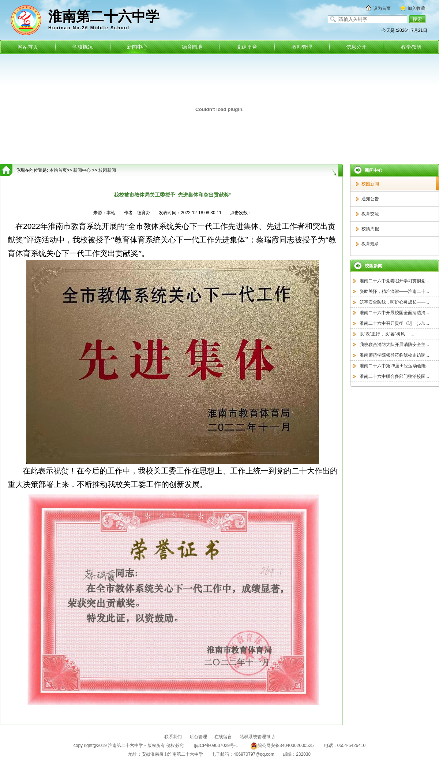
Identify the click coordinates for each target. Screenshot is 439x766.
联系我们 (173, 736)
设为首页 (382, 8)
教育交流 (370, 213)
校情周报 (370, 228)
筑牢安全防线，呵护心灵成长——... (394, 302)
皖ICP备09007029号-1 (216, 745)
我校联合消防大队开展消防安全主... (394, 344)
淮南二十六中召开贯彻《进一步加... (394, 323)
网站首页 (28, 47)
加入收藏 (416, 8)
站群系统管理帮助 (257, 736)
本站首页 (58, 170)
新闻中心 (137, 47)
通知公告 (370, 198)
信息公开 (356, 47)
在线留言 (223, 736)
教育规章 (370, 243)
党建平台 (247, 47)
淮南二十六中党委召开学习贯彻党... (394, 280)
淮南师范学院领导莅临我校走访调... (394, 355)
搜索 (417, 19)
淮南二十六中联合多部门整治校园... (394, 376)
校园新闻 (370, 183)
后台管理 (198, 736)
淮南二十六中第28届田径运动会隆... (394, 365)
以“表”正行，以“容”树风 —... (387, 333)
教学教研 (411, 47)
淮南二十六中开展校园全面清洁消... (394, 312)
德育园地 (192, 47)
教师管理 (302, 47)
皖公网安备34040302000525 (282, 745)
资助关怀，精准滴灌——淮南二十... (394, 291)
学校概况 (82, 47)
